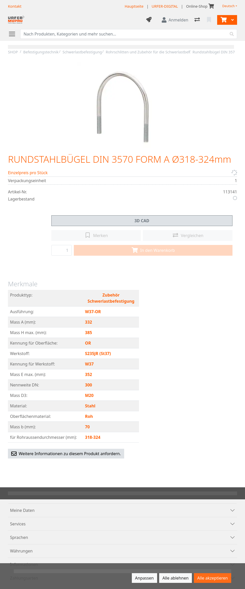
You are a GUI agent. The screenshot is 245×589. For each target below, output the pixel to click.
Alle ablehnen (175, 578)
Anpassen (144, 578)
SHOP (13, 52)
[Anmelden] (175, 20)
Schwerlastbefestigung (82, 52)
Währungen (21, 551)
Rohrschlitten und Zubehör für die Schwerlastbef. (148, 52)
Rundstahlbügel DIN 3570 (215, 52)
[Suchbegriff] (123, 34)
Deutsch (228, 6)
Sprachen (19, 537)
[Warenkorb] (223, 20)
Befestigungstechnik (41, 52)
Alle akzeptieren (212, 578)
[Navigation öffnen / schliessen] (14, 34)
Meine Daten (22, 510)
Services (18, 524)
